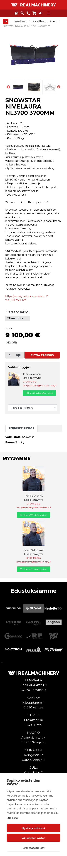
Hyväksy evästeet (33, 828)
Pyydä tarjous (42, 355)
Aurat (53, 21)
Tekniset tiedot (21, 428)
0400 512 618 (29, 381)
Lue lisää (12, 817)
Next (59, 87)
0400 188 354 (33, 558)
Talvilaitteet (38, 21)
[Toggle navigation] (49, 13)
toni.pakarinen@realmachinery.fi (40, 385)
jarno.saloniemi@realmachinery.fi (33, 561)
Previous (8, 87)
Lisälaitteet (20, 21)
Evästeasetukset (33, 848)
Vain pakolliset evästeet (33, 837)
